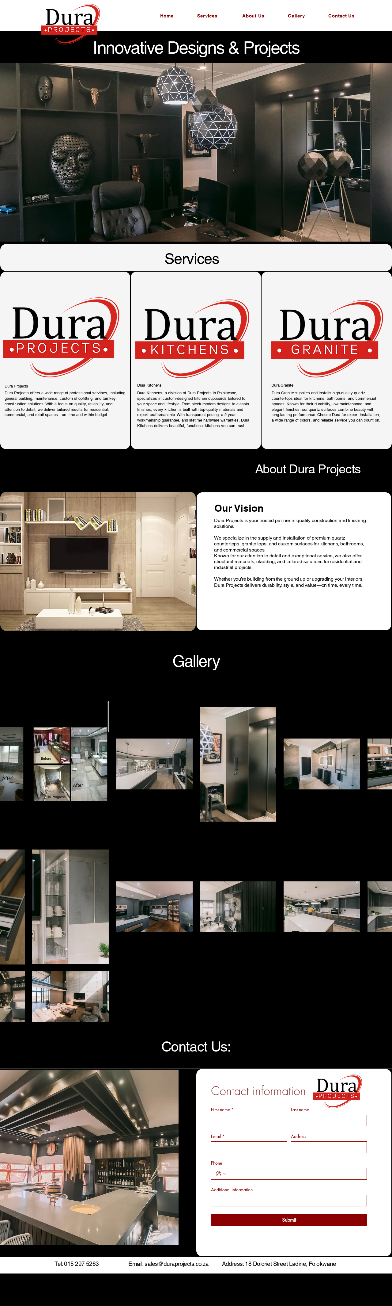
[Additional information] (287, 1200)
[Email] (247, 1147)
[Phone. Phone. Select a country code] (221, 1174)
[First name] (247, 1120)
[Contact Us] (342, 16)
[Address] (327, 1147)
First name (222, 1109)
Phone (216, 1163)
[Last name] (327, 1120)
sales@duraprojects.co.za (177, 1263)
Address (298, 1136)
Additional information (232, 1189)
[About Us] (254, 16)
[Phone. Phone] (295, 1173)
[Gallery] (297, 16)
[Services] (208, 16)
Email (218, 1136)
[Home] (167, 16)
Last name (300, 1109)
